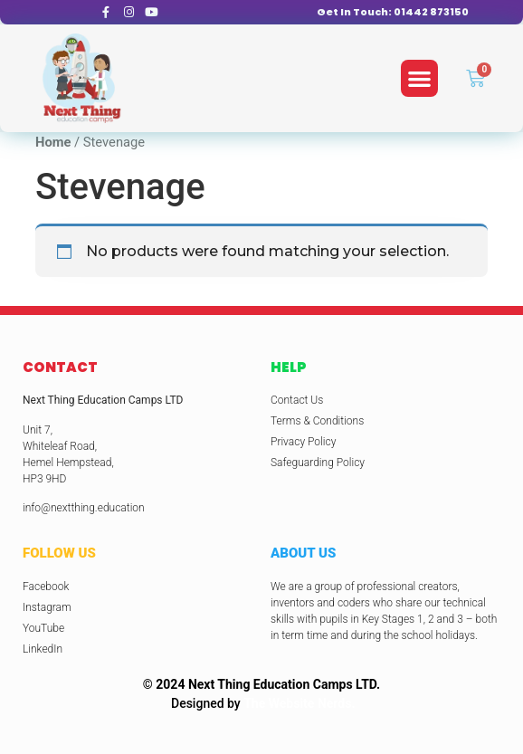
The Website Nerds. (299, 703)
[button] (419, 78)
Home (53, 142)
